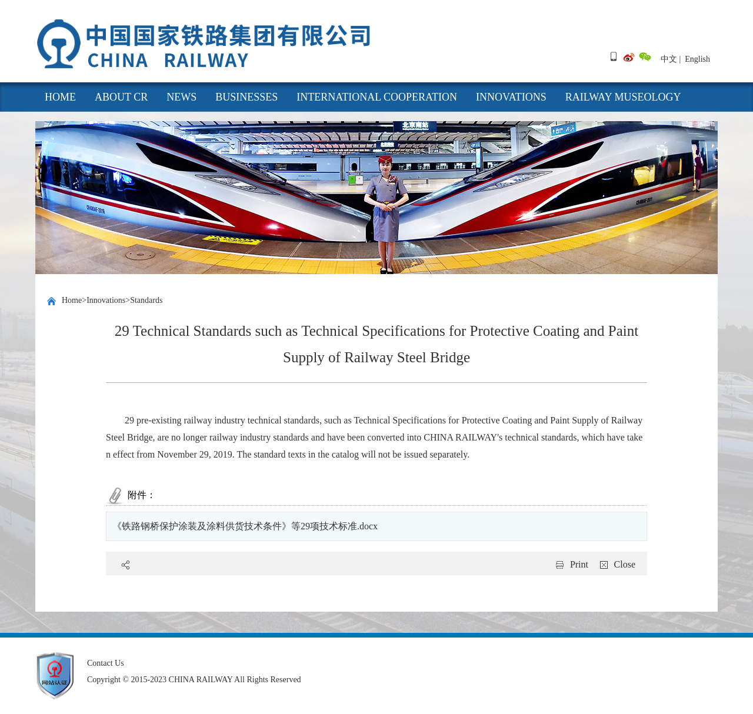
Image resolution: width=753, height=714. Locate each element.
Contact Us (105, 663)
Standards (146, 300)
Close (624, 564)
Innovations (511, 97)
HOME (60, 97)
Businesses (246, 97)
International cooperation (376, 97)
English (697, 59)
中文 (669, 59)
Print (579, 564)
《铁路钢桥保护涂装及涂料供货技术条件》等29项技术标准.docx (245, 526)
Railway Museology (623, 97)
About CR (121, 97)
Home (72, 300)
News (181, 97)
